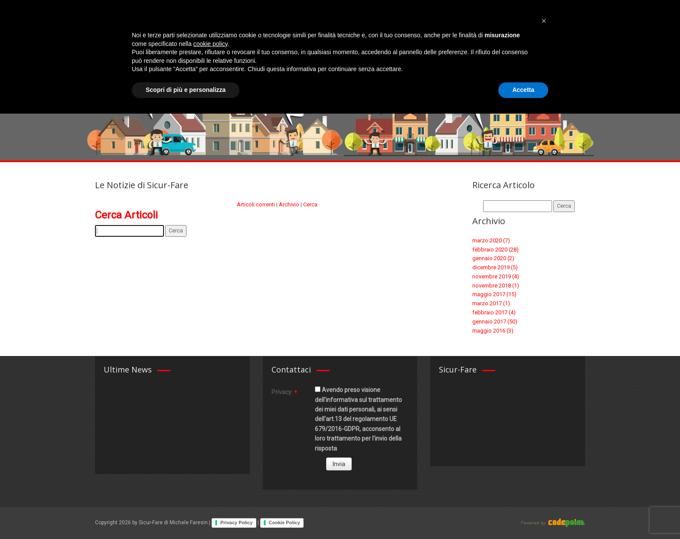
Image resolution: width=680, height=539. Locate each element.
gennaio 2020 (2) (493, 258)
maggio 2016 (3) (492, 330)
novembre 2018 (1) (495, 285)
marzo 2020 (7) (491, 240)
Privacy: (282, 392)
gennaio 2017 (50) (494, 321)
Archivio (289, 204)
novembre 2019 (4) (495, 276)
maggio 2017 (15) (494, 294)
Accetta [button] (523, 515)
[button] (544, 446)
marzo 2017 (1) (491, 303)
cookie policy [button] (210, 469)
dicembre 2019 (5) (495, 267)
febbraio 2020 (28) (495, 249)
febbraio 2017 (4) (494, 312)
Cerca (310, 204)
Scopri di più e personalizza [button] (186, 515)
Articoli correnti (256, 204)
